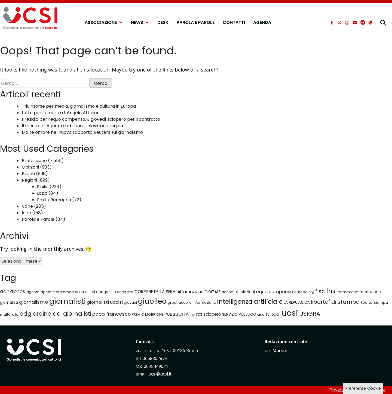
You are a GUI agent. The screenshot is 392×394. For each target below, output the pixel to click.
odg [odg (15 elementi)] (26, 313)
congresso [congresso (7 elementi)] (106, 291)
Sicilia (42, 187)
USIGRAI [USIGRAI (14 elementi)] (310, 314)
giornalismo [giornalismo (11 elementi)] (33, 302)
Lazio (42, 193)
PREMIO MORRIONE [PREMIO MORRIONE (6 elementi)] (147, 314)
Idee (26, 213)
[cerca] (383, 22)
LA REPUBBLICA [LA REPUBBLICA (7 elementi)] (297, 302)
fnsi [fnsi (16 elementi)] (331, 291)
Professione (34, 160)
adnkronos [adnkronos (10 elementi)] (12, 291)
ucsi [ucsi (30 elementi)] (289, 312)
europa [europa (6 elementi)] (301, 292)
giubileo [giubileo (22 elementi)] (152, 301)
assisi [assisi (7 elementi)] (90, 291)
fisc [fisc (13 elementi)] (320, 291)
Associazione (104, 22)
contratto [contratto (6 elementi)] (125, 292)
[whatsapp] (370, 22)
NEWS (140, 22)
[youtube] (355, 22)
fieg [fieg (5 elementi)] (311, 292)
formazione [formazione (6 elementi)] (348, 292)
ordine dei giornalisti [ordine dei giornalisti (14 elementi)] (62, 314)
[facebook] (331, 22)
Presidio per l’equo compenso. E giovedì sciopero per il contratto (91, 119)
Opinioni (30, 167)
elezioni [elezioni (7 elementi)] (248, 291)
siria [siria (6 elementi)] (261, 314)
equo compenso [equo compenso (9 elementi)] (274, 291)
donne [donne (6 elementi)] (227, 292)
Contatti (234, 22)
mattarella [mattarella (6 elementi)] (9, 314)
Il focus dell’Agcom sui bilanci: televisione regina (72, 126)
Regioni (29, 180)
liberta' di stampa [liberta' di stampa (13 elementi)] (335, 302)
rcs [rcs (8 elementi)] (199, 314)
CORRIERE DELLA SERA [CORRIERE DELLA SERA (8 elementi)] (154, 291)
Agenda (262, 22)
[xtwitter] (339, 22)
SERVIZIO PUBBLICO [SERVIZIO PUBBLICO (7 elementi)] (239, 314)
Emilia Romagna (54, 200)
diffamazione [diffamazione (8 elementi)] (190, 291)
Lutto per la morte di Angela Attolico (61, 113)
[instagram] (347, 22)
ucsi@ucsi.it (276, 350)
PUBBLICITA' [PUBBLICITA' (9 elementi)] (176, 314)
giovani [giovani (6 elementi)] (130, 302)
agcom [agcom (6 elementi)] (32, 292)
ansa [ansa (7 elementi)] (79, 291)
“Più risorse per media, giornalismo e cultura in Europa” (79, 106)
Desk (163, 22)
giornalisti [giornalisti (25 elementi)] (67, 301)
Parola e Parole (196, 22)
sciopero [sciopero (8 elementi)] (212, 314)
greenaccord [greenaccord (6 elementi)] (180, 302)
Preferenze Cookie (363, 388)
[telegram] (362, 22)
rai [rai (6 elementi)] (193, 314)
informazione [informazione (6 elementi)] (204, 302)
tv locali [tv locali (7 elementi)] (273, 314)
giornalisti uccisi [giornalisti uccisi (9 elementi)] (105, 302)
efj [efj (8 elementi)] (237, 291)
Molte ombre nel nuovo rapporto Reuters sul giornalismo (82, 132)
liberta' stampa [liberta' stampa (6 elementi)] (374, 302)
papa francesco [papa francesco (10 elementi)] (111, 314)
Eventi (28, 173)
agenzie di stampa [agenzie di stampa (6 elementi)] (57, 292)
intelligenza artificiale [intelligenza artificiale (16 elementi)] (250, 301)
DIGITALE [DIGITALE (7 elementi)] (212, 291)
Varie (27, 206)
